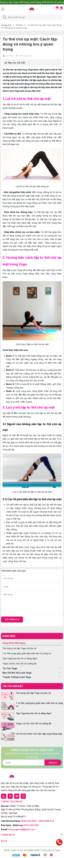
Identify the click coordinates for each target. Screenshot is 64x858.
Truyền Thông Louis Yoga (17, 677)
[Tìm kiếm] (5, 17)
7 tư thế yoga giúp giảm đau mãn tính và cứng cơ (27, 653)
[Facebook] (10, 796)
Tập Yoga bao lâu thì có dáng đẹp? (20, 658)
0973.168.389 (31, 825)
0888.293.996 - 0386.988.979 (37, 821)
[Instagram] (23, 796)
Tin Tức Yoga (10, 668)
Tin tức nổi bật (13, 686)
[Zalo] (3, 796)
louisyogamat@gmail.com (21, 829)
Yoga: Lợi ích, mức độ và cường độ (20, 663)
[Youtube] (16, 796)
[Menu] (3, 9)
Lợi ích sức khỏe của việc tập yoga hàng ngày (39, 733)
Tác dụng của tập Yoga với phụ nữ (20, 648)
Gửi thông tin (12, 619)
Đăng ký (53, 762)
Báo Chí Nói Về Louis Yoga (17, 672)
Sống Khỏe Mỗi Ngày (14, 643)
